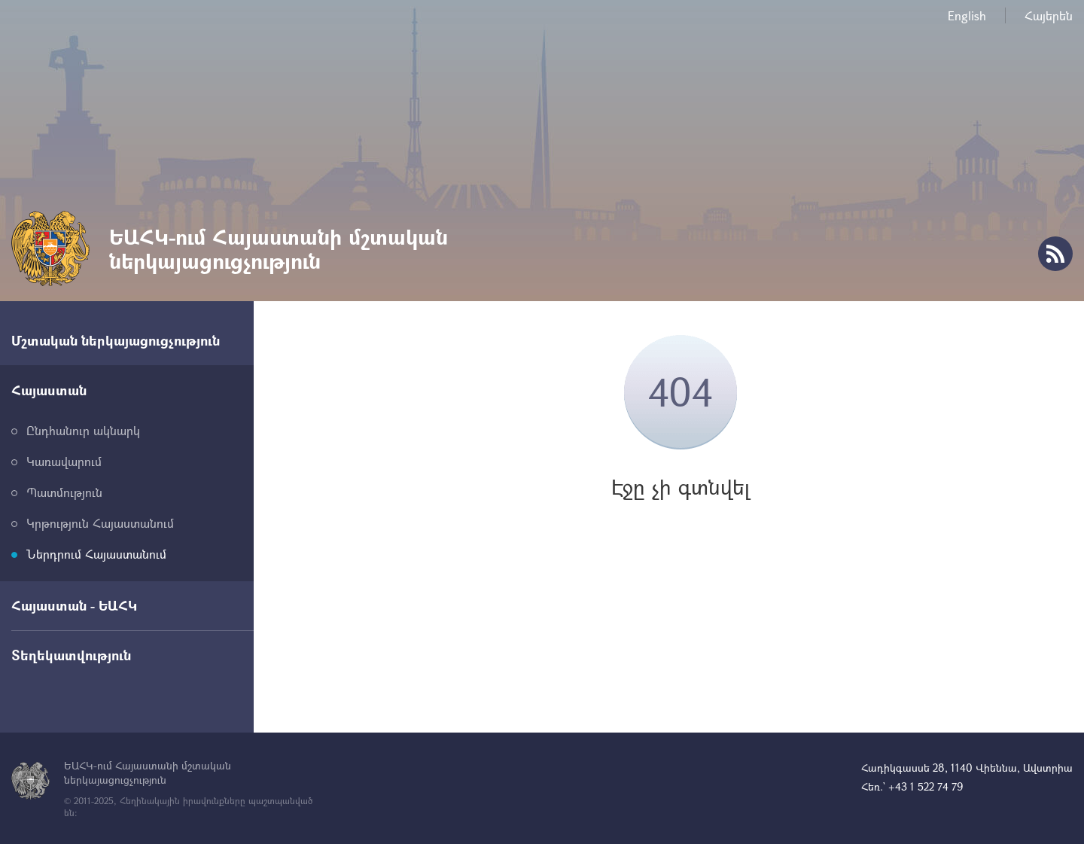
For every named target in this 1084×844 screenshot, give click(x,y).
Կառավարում (64, 461)
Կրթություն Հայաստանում (100, 523)
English (967, 15)
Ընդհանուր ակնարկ (83, 430)
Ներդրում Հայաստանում (96, 554)
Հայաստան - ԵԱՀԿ (74, 605)
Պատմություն (64, 492)
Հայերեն (1049, 15)
